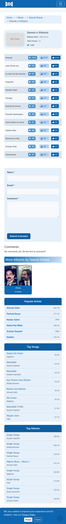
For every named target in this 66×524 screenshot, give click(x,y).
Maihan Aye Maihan (16, 389)
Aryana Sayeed (14, 331)
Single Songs (13, 435)
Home (9, 17)
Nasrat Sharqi (35, 17)
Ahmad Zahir (13, 308)
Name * (10, 172)
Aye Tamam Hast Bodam (19, 380)
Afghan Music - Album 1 (18, 461)
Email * (10, 185)
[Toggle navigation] (60, 4)
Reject (38, 520)
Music (21, 17)
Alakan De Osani (15, 353)
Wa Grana (11, 398)
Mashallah (11, 362)
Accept (28, 520)
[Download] (44, 58)
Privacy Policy (28, 515)
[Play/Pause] (32, 58)
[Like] (55, 58)
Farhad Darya (13, 314)
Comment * (13, 198)
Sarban (10, 337)
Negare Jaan (13, 415)
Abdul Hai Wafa (14, 325)
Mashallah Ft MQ (15, 407)
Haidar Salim (13, 320)
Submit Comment (19, 236)
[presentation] (28, 225)
